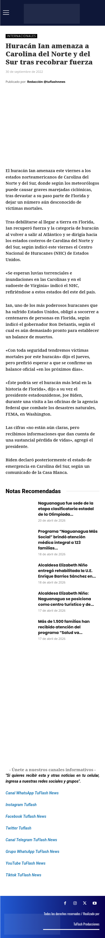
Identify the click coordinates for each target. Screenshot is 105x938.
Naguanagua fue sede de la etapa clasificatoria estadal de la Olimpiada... (66, 508)
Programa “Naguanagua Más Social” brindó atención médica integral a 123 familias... (68, 540)
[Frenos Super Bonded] (52, 704)
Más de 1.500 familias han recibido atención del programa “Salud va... (64, 627)
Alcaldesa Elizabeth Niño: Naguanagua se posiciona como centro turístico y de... (66, 598)
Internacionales (21, 36)
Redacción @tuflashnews (46, 81)
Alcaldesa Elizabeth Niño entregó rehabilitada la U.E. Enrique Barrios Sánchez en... (67, 570)
